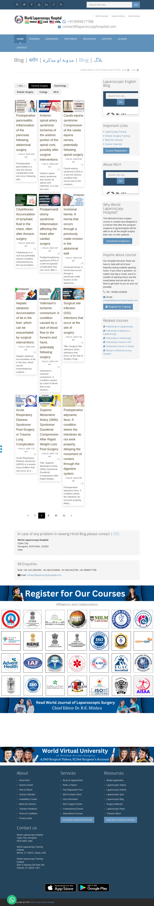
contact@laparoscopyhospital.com (89, 26)
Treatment (71, 38)
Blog (84, 59)
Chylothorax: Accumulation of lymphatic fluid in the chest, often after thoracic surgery (25, 224)
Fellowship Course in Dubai (118, 346)
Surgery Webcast (113, 804)
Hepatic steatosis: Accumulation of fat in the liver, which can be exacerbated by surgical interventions (25, 322)
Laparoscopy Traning (115, 131)
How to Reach (24, 790)
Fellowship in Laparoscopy (118, 326)
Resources (90, 38)
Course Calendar (113, 144)
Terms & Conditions (27, 813)
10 (56, 515)
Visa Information (69, 799)
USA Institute (134, 16)
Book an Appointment (71, 780)
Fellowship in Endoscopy (117, 338)
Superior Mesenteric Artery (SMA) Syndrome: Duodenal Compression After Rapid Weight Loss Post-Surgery (49, 429)
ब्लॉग (33, 59)
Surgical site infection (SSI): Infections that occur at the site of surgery (73, 317)
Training (34, 38)
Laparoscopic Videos (115, 785)
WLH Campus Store (71, 794)
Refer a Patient (68, 785)
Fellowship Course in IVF (117, 342)
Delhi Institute (102, 16)
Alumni (122, 38)
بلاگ (98, 59)
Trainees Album (112, 813)
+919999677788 (80, 21)
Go (136, 4)
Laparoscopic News (114, 809)
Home (20, 38)
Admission (52, 38)
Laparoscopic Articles (115, 790)
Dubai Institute (118, 16)
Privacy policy (24, 818)
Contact (22, 47)
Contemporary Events (71, 809)
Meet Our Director (114, 140)
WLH (55, 92)
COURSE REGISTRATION (77, 819)
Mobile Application (113, 780)
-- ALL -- (21, 85)
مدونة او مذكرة (58, 59)
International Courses (71, 813)
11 (64, 515)
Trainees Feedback (27, 809)
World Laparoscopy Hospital (42, 902)
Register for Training (118, 306)
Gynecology (60, 85)
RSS (117, 533)
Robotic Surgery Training (117, 136)
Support (107, 38)
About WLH (23, 780)
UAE (124, 70)
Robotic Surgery (25, 92)
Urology (43, 92)
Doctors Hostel (25, 785)
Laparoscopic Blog (114, 799)
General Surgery (39, 85)
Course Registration (116, 150)
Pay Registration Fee (71, 790)
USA (133, 70)
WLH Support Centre (71, 804)
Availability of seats (27, 799)
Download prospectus (118, 241)
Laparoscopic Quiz (114, 794)
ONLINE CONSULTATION (120, 819)
